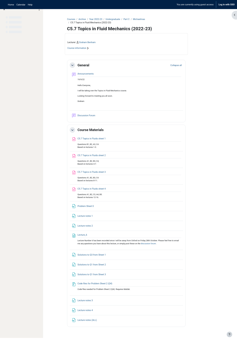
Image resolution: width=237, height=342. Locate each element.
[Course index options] (39, 13)
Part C (139, 19)
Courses (82, 19)
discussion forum (161, 245)
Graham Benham (99, 42)
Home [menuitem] (11, 4)
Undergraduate (125, 19)
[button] (83, 65)
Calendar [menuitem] (20, 4)
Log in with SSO (227, 4)
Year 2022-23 (107, 19)
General (95, 65)
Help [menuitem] (30, 4)
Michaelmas (151, 19)
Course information (90, 48)
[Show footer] (229, 334)
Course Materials (102, 131)
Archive (94, 19)
